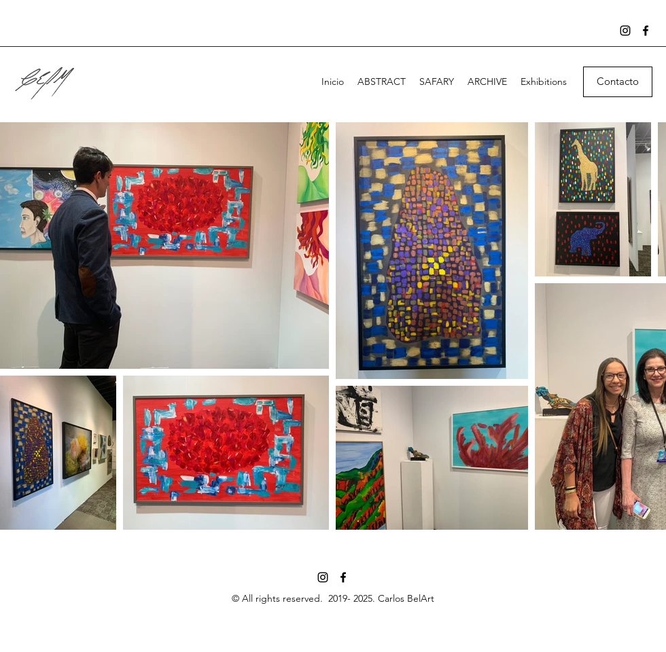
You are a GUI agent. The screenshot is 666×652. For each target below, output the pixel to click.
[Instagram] (625, 30)
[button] (617, 82)
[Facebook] (645, 30)
